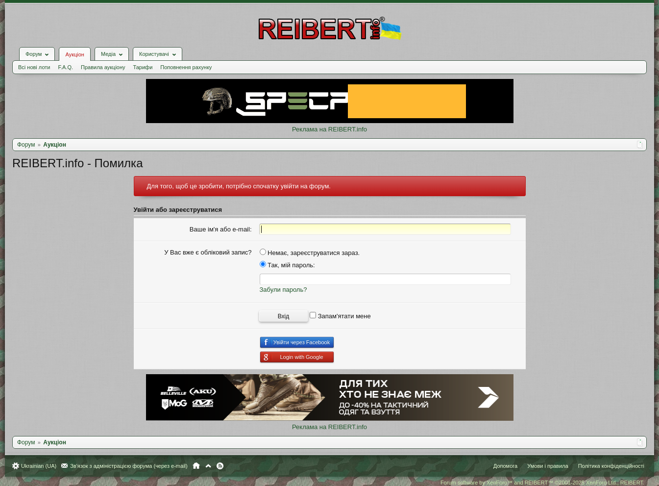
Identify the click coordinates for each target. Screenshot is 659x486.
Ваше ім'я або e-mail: (221, 229)
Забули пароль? (283, 289)
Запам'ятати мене (340, 316)
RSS (220, 465)
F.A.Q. (65, 67)
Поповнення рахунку (186, 67)
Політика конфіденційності (611, 466)
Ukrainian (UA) (38, 466)
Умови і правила (547, 466)
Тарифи (143, 67)
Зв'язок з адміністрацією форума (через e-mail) (129, 466)
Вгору (208, 465)
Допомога (505, 466)
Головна (196, 465)
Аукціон (74, 54)
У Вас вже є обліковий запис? (207, 252)
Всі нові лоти (34, 67)
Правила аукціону (103, 67)
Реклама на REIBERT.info (329, 129)
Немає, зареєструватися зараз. (310, 252)
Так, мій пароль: (287, 265)
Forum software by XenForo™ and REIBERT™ (542, 483)
